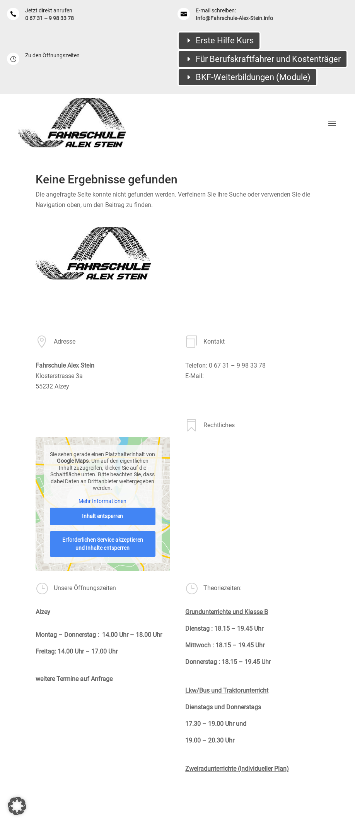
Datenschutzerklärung (215, 493)
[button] (17, 806)
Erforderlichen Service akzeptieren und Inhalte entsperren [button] (102, 544)
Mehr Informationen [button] (102, 501)
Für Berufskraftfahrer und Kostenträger (268, 59)
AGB (191, 449)
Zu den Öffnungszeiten (52, 55)
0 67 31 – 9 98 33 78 (49, 18)
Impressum (200, 471)
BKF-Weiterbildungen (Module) (253, 77)
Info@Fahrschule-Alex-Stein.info (234, 18)
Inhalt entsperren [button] (102, 516)
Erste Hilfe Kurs (225, 40)
